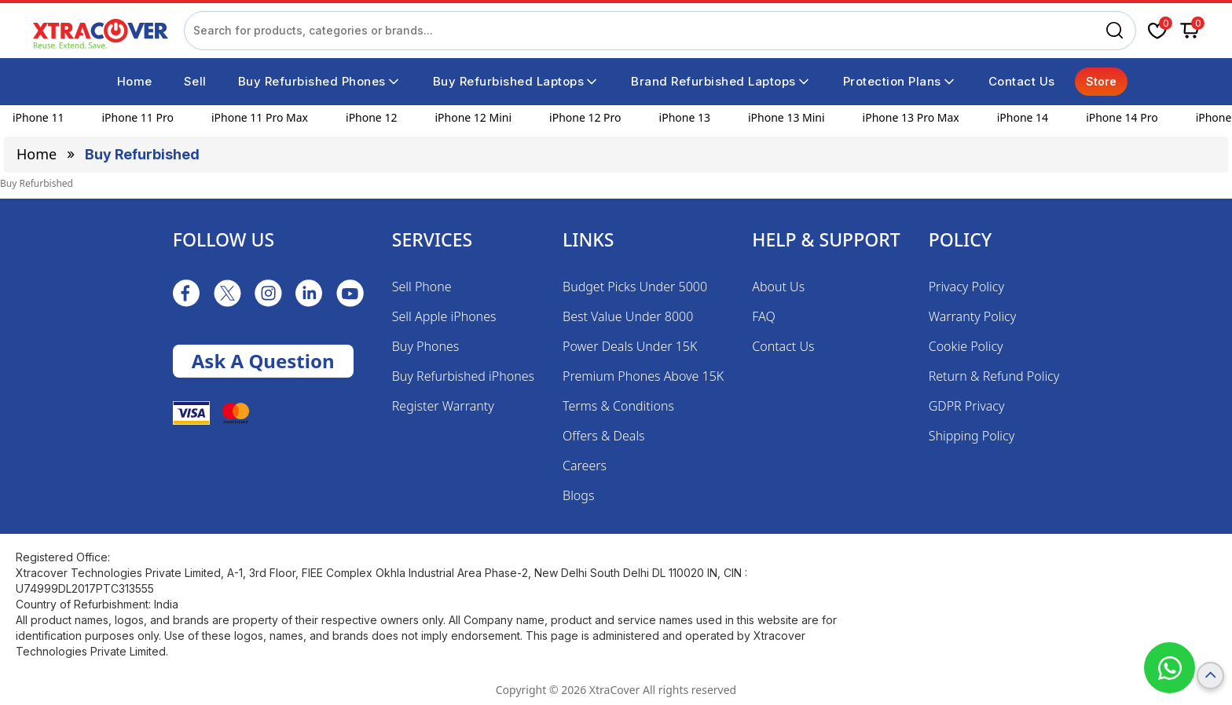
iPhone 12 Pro (585, 117)
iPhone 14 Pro (1122, 117)
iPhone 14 (1022, 117)
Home (36, 153)
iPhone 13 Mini (786, 117)
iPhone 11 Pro (137, 117)
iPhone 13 (684, 117)
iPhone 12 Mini (473, 117)
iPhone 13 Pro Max (911, 117)
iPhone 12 (371, 117)
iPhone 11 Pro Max (259, 117)
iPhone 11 (38, 117)
